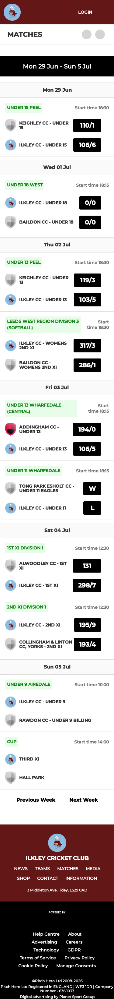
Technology (46, 950)
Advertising (44, 942)
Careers (74, 942)
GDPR (74, 950)
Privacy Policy (79, 958)
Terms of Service (38, 958)
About (74, 934)
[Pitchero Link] (57, 920)
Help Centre (46, 934)
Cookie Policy (33, 966)
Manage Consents (76, 966)
